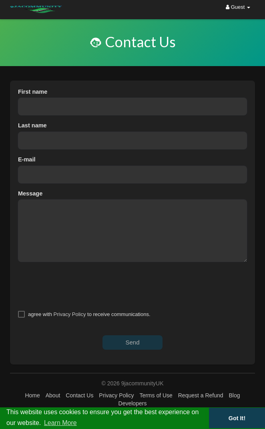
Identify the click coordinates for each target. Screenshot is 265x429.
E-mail (27, 159)
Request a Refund (200, 395)
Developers (132, 403)
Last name (32, 125)
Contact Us (79, 395)
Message (30, 193)
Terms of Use (155, 395)
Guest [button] (238, 7)
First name (32, 92)
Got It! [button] (237, 418)
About (53, 395)
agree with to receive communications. (89, 314)
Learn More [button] (60, 422)
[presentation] (79, 286)
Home (32, 395)
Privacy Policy (70, 314)
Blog (234, 395)
